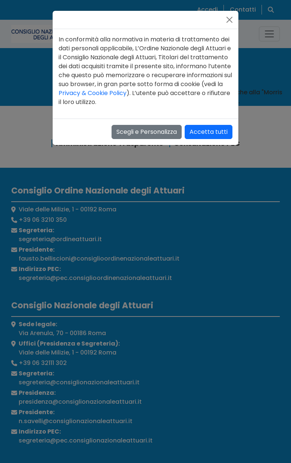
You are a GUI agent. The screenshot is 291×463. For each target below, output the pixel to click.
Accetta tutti (209, 131)
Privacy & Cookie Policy (92, 93)
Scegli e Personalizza (146, 131)
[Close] (229, 20)
